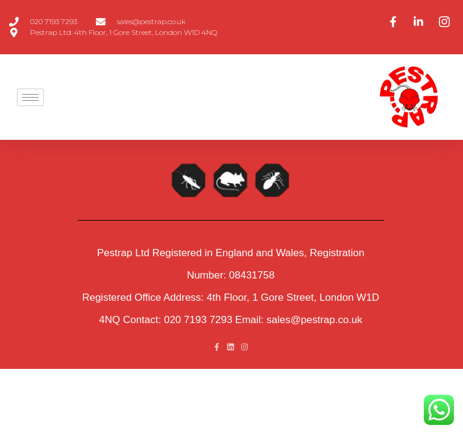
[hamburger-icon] (30, 97)
